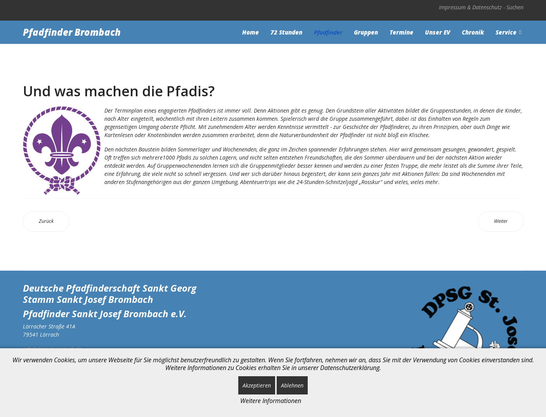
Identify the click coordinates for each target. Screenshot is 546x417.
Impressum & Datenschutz (470, 7)
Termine (401, 32)
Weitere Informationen (270, 400)
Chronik (473, 32)
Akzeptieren (257, 385)
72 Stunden (286, 32)
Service (506, 32)
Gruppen (366, 32)
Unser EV (437, 32)
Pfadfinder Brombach (72, 32)
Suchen (514, 7)
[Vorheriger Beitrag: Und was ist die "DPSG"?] (46, 221)
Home (250, 32)
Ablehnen (292, 385)
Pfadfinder (328, 32)
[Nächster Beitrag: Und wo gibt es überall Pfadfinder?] (500, 221)
